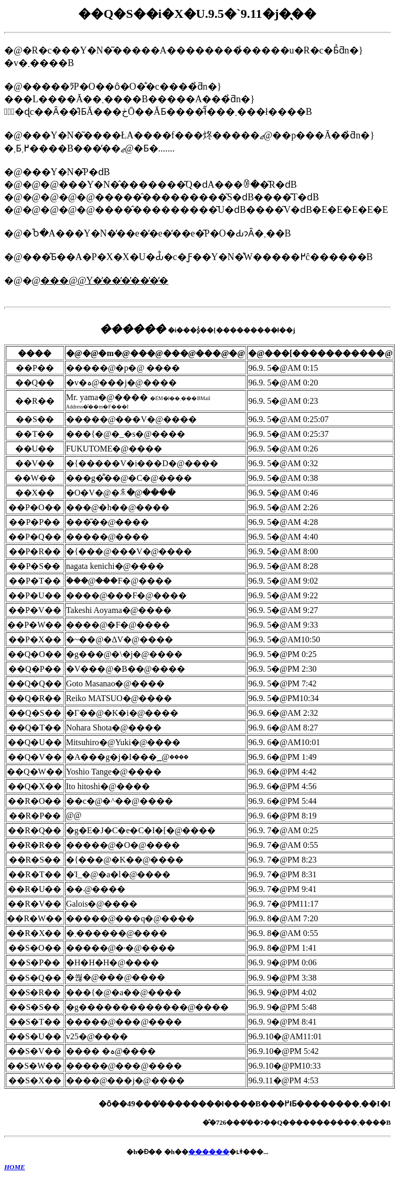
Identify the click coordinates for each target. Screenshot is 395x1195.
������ (208, 1152)
